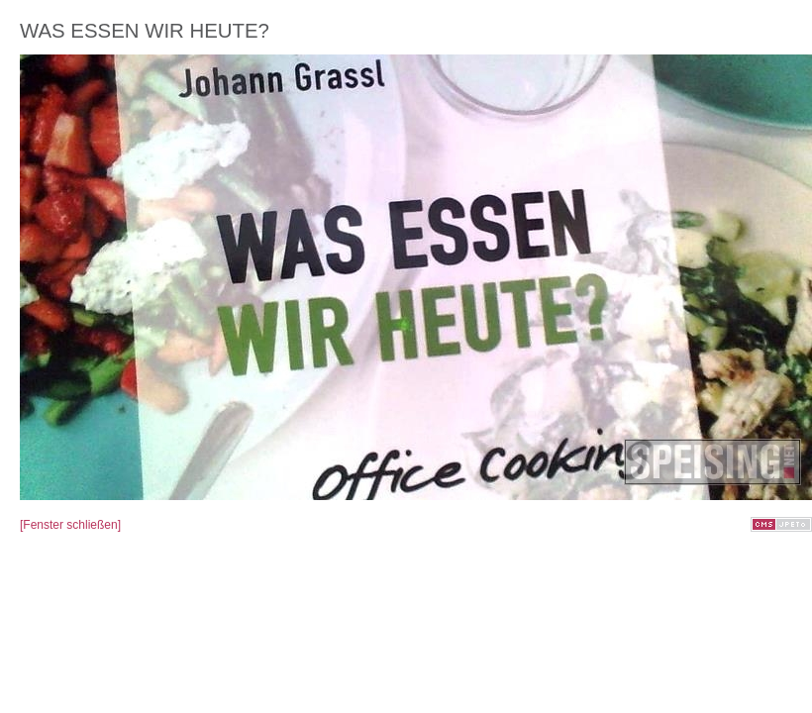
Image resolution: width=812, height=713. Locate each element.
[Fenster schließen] (70, 525)
